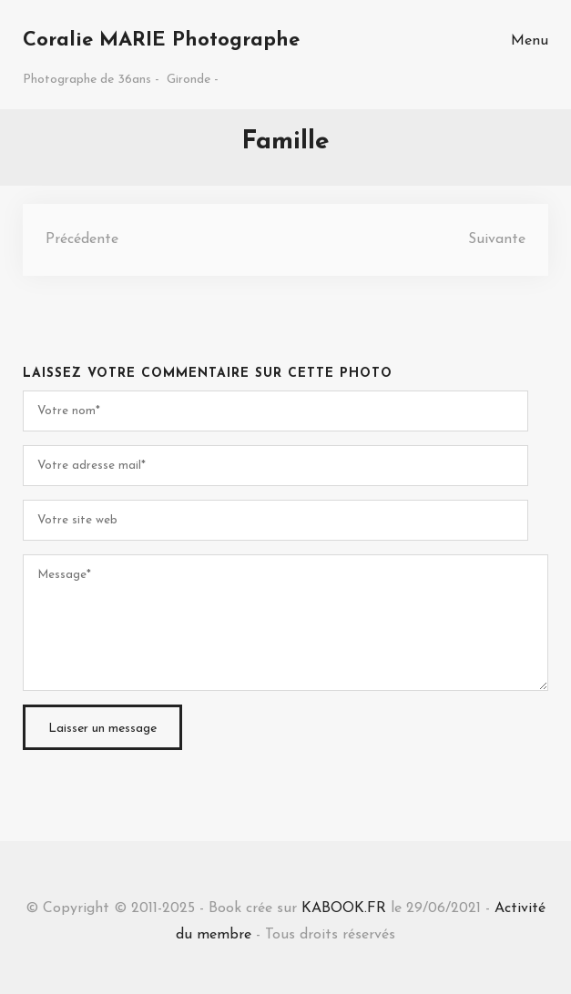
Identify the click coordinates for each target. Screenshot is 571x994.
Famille (285, 142)
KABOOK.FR (343, 908)
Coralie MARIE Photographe (161, 40)
